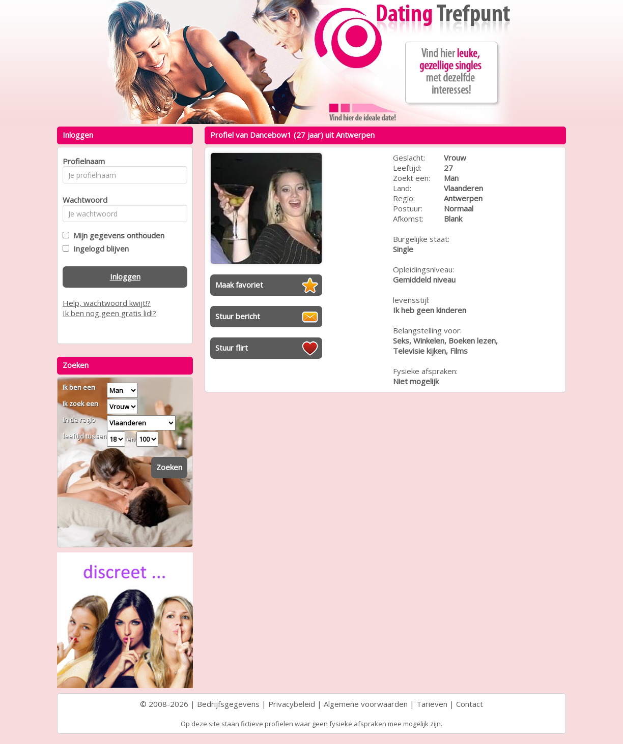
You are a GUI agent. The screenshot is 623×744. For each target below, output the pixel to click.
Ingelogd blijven (99, 248)
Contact (469, 704)
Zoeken (169, 467)
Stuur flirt (231, 348)
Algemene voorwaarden (366, 704)
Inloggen (125, 276)
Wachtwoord (82, 200)
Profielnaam (82, 161)
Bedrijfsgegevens (228, 704)
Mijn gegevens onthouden (116, 235)
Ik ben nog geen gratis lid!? (109, 313)
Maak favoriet (239, 285)
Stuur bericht (237, 316)
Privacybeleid (291, 704)
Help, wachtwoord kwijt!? (107, 303)
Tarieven (431, 704)
